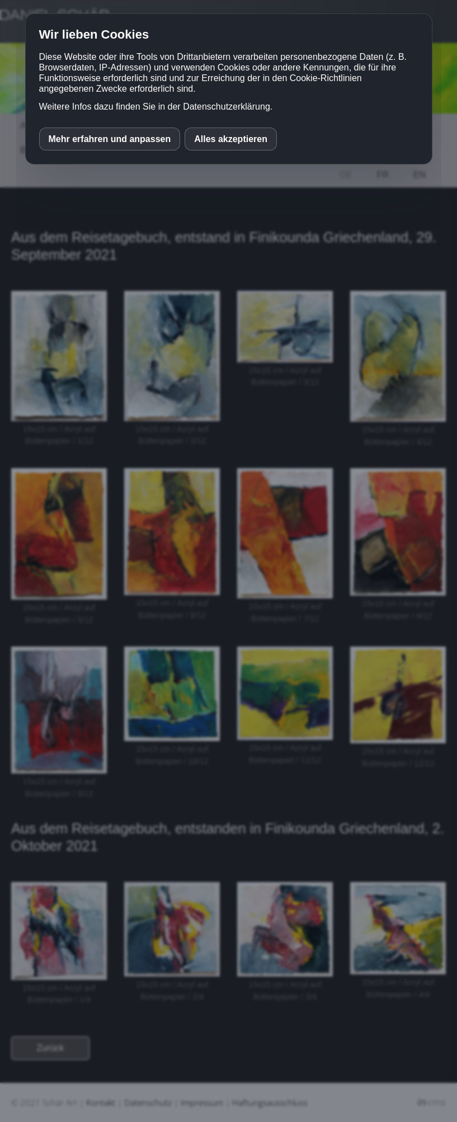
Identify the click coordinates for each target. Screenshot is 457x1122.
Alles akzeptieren (230, 139)
